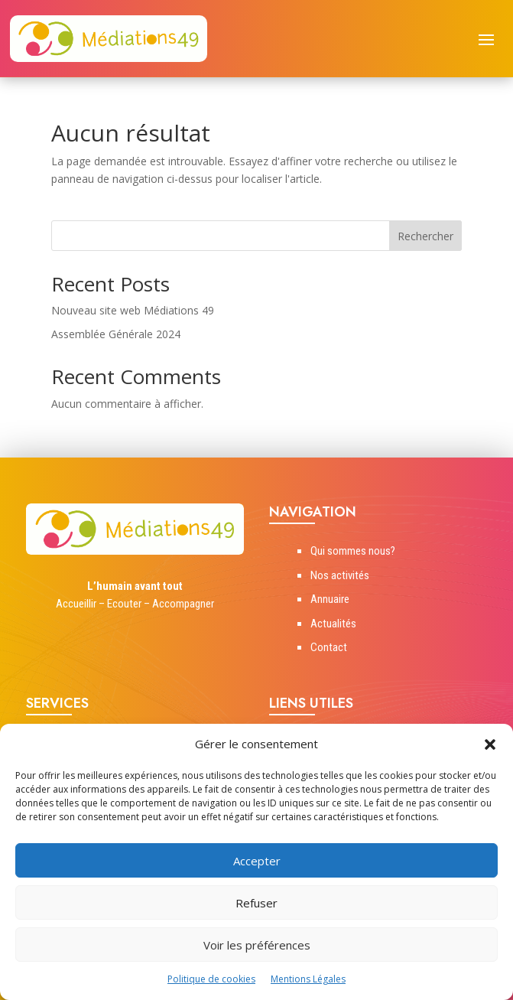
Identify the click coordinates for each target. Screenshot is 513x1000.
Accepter (257, 860)
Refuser (256, 902)
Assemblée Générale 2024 (115, 334)
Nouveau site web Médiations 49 (132, 310)
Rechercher (425, 236)
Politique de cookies (211, 978)
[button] (490, 744)
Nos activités (339, 575)
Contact (328, 647)
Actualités (333, 623)
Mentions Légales (308, 978)
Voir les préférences (256, 945)
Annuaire (329, 599)
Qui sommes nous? (352, 551)
